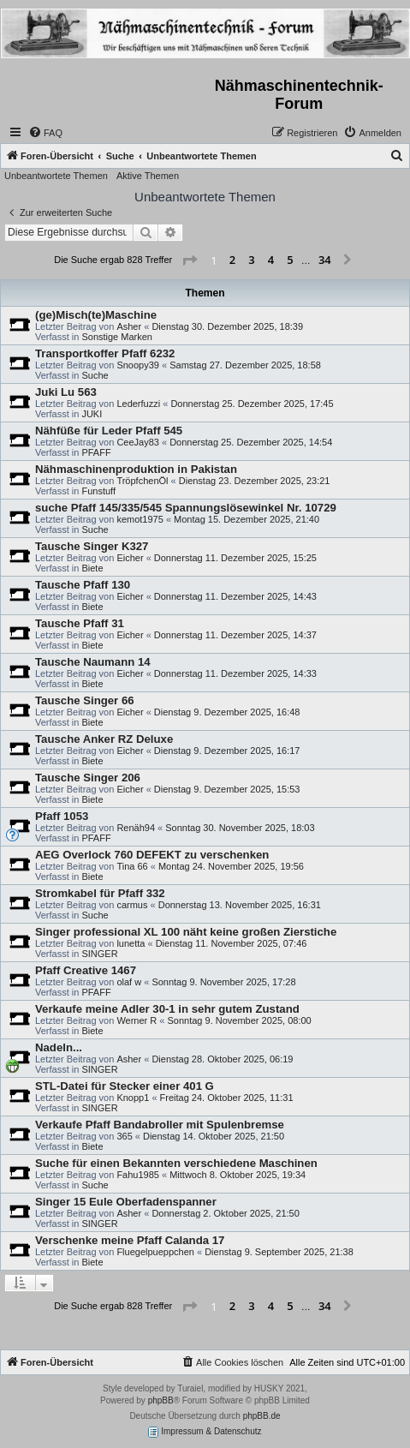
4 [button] (271, 259)
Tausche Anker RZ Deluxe (104, 739)
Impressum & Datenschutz (204, 1432)
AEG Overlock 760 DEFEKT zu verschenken (152, 854)
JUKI (91, 414)
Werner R (136, 1020)
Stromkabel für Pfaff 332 (100, 893)
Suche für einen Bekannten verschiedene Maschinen (176, 1163)
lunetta (130, 943)
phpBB (161, 1400)
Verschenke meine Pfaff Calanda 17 (129, 1240)
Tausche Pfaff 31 (79, 623)
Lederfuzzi (138, 403)
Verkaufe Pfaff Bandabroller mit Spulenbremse (159, 1124)
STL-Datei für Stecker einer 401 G (124, 1086)
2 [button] (232, 259)
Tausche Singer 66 (84, 700)
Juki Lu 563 (66, 392)
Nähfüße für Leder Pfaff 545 (108, 430)
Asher (128, 326)
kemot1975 (139, 519)
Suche (94, 375)
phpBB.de (262, 1416)
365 (124, 1136)
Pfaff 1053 (61, 816)
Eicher (129, 558)
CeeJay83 (137, 442)
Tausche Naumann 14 (93, 661)
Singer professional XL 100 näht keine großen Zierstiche (185, 931)
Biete (92, 568)
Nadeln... (58, 1047)
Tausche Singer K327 (91, 546)
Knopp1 (132, 1097)
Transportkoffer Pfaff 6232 (105, 353)
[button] (189, 260)
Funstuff (98, 491)
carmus (131, 905)
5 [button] (290, 259)
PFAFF (95, 452)
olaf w (128, 982)
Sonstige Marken (116, 337)
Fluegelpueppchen (155, 1252)
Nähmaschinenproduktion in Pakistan (136, 469)
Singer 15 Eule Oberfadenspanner (126, 1201)
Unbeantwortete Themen (56, 176)
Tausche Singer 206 (87, 777)
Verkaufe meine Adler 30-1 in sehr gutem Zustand (167, 1008)
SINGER (99, 953)
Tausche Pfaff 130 (82, 584)
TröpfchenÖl (142, 481)
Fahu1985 (137, 1175)
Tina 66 (131, 866)
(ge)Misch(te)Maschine (96, 314)
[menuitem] (45, 133)
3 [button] (251, 259)
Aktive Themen (147, 176)
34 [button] (324, 259)
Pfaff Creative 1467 (85, 970)
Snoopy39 (137, 365)
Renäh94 (135, 828)
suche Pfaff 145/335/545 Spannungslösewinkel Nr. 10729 (185, 507)
